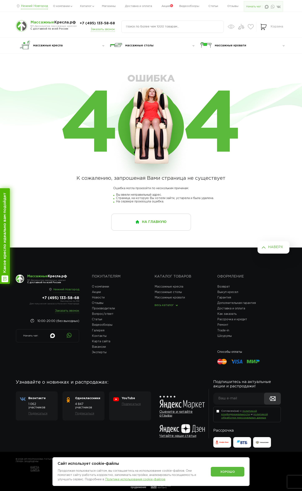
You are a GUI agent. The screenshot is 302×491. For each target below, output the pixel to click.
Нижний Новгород (34, 6)
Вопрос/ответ (102, 314)
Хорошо (227, 472)
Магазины (109, 6)
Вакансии (99, 347)
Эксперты (99, 352)
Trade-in (223, 330)
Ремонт (222, 325)
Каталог (86, 6)
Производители (103, 308)
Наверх (275, 247)
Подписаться (37, 413)
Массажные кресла (169, 286)
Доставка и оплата (138, 6)
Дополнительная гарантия (236, 303)
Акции (165, 6)
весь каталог (164, 305)
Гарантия (224, 297)
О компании (61, 6)
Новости (98, 297)
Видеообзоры (189, 6)
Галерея (98, 330)
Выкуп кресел (227, 292)
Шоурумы (224, 336)
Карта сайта (101, 341)
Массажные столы (168, 292)
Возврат (223, 286)
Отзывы (232, 6)
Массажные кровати (170, 297)
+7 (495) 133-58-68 (97, 23)
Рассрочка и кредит (232, 319)
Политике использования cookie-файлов (135, 479)
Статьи (213, 6)
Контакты (99, 336)
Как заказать (227, 314)
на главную (154, 222)
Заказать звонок (103, 29)
